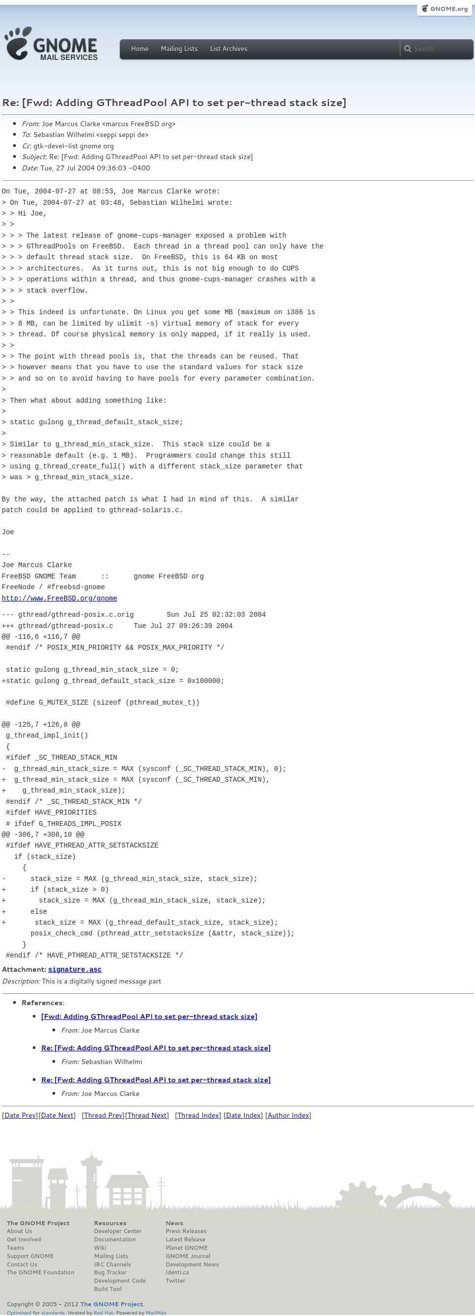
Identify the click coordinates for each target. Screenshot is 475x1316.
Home (140, 48)
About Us (19, 1230)
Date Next (57, 1115)
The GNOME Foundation (41, 1272)
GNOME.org (449, 8)
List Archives (228, 48)
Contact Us (22, 1264)
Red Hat (103, 1312)
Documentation (115, 1239)
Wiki (100, 1247)
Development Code (120, 1280)
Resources (110, 1223)
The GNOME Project (38, 1223)
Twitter (175, 1280)
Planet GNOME (187, 1247)
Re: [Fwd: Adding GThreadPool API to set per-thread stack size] (156, 1047)
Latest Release (185, 1239)
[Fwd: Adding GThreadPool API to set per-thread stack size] (149, 1016)
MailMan (156, 1312)
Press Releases (186, 1230)
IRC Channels (112, 1264)
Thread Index (198, 1115)
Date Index (243, 1115)
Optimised (19, 1312)
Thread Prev (103, 1115)
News (174, 1223)
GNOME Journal (188, 1256)
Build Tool (107, 1288)
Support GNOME (30, 1256)
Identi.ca (177, 1272)
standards (53, 1312)
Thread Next (147, 1115)
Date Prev (20, 1115)
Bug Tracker (110, 1272)
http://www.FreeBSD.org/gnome (59, 598)
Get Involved (24, 1239)
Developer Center (117, 1230)
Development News (192, 1264)
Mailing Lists (179, 48)
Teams (16, 1247)
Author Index (288, 1115)
